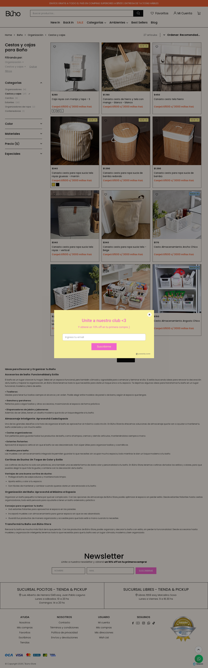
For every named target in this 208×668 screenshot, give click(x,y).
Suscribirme (104, 346)
